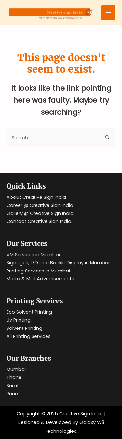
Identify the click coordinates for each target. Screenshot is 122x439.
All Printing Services (29, 336)
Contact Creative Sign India (39, 221)
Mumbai (16, 369)
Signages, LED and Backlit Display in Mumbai (58, 262)
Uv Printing (19, 320)
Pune (12, 393)
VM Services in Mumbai (33, 254)
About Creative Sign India (36, 197)
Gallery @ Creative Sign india (40, 213)
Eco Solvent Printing (29, 312)
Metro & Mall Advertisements (40, 278)
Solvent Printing (24, 328)
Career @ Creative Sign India (40, 205)
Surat (13, 385)
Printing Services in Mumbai (38, 271)
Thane (14, 377)
